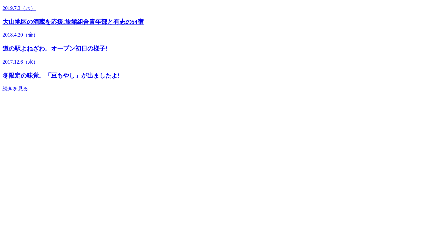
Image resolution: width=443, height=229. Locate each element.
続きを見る (15, 88)
